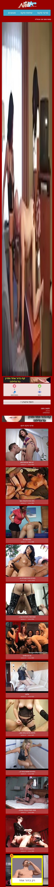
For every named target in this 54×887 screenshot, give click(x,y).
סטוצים (12, 12)
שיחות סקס (26, 12)
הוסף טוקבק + (27, 402)
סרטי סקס (42, 12)
